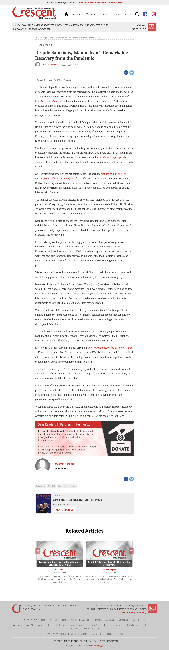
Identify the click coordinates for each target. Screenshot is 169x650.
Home (42, 620)
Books (73, 634)
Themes (119, 634)
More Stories (64, 510)
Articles (63, 634)
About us (110, 620)
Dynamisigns (97, 645)
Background (74, 629)
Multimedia (96, 634)
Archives (53, 620)
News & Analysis (77, 625)
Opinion (62, 625)
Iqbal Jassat (59, 570)
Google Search (139, 620)
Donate (98, 620)
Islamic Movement (115, 625)
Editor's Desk (148, 625)
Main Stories (36, 625)
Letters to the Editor (93, 629)
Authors (74, 620)
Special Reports (95, 625)
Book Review (132, 625)
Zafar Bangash (109, 570)
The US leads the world (53, 101)
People (109, 634)
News (63, 620)
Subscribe (86, 620)
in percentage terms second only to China (110, 348)
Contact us (123, 620)
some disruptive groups (109, 157)
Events (84, 634)
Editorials (50, 625)
